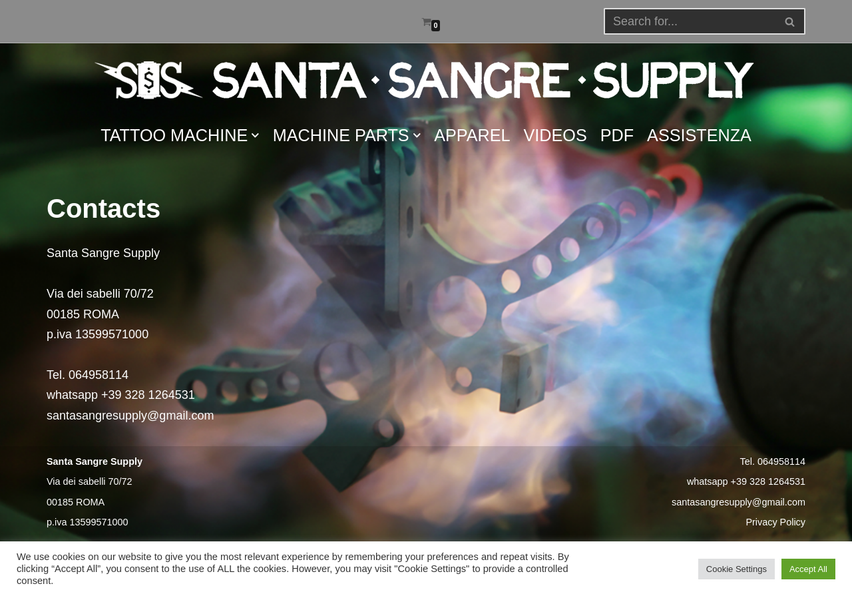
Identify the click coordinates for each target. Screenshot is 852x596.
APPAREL (472, 135)
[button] (790, 22)
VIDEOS (555, 135)
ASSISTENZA (699, 135)
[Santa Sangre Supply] (426, 80)
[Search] (790, 21)
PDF (617, 135)
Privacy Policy (775, 522)
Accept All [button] (808, 569)
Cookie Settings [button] (736, 569)
